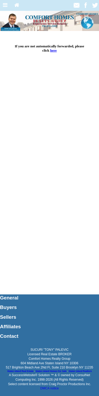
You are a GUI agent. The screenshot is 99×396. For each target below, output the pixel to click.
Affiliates (10, 326)
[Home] (16, 5)
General (9, 298)
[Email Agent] (76, 5)
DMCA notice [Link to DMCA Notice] (49, 388)
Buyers (8, 307)
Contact (9, 336)
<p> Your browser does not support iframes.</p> (49, 162)
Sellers (8, 317)
